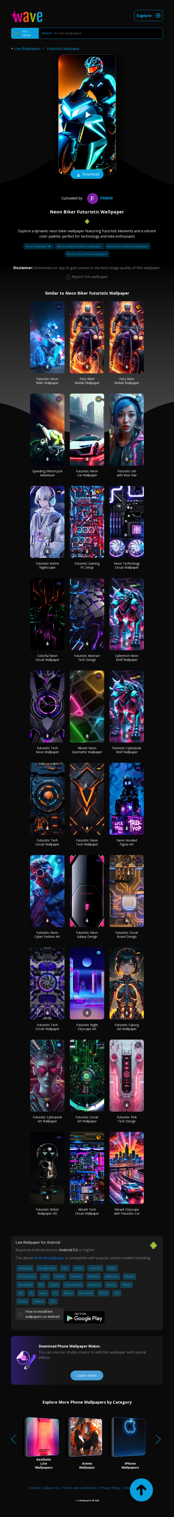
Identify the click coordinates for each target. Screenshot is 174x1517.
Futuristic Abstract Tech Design (87, 658)
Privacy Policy (110, 1487)
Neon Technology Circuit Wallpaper (127, 565)
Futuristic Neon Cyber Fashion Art (47, 934)
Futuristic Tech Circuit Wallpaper (47, 842)
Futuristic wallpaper (63, 48)
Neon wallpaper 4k (39, 246)
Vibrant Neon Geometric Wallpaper (87, 750)
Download (87, 174)
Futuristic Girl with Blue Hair (127, 473)
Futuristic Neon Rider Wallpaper (47, 381)
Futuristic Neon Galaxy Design (87, 934)
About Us (52, 1487)
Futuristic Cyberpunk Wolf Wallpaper (126, 750)
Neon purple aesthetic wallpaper (79, 246)
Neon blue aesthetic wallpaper (127, 246)
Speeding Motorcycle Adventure (47, 473)
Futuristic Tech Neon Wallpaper (47, 750)
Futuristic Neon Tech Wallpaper (87, 842)
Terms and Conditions (79, 1487)
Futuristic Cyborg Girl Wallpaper (127, 1027)
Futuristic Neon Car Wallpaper (87, 473)
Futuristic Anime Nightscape (47, 565)
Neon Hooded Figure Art (127, 842)
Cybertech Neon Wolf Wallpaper (126, 658)
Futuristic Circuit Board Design (126, 934)
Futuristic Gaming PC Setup (87, 565)
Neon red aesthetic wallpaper (87, 254)
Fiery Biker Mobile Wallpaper (87, 381)
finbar (99, 198)
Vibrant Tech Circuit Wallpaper (87, 1211)
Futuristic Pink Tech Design (127, 1119)
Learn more (87, 1375)
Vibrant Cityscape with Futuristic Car (127, 1211)
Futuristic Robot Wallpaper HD (47, 1211)
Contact (35, 1487)
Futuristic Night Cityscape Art (87, 1027)
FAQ (127, 1487)
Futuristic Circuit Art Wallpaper (87, 1119)
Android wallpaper (49, 1257)
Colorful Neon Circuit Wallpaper (47, 658)
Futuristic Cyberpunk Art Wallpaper (47, 1119)
